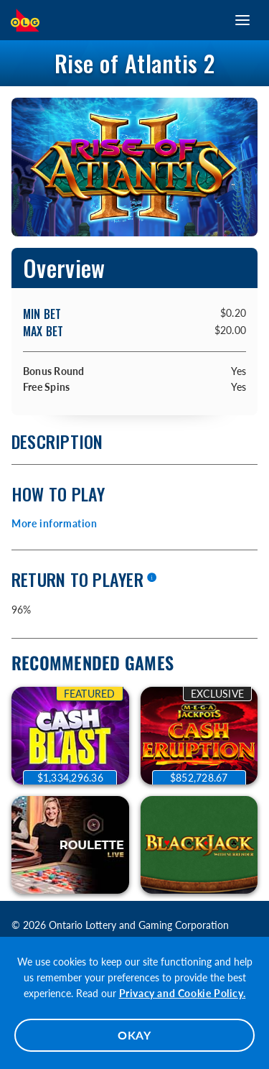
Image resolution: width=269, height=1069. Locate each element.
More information (54, 523)
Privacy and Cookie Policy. (182, 993)
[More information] (151, 578)
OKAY (134, 1035)
